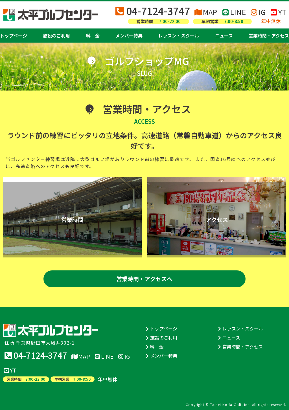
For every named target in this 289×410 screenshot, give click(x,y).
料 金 (93, 35)
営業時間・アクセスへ (144, 279)
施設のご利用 (56, 35)
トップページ (13, 35)
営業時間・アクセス (269, 35)
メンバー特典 (129, 35)
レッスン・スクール (178, 35)
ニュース (224, 35)
